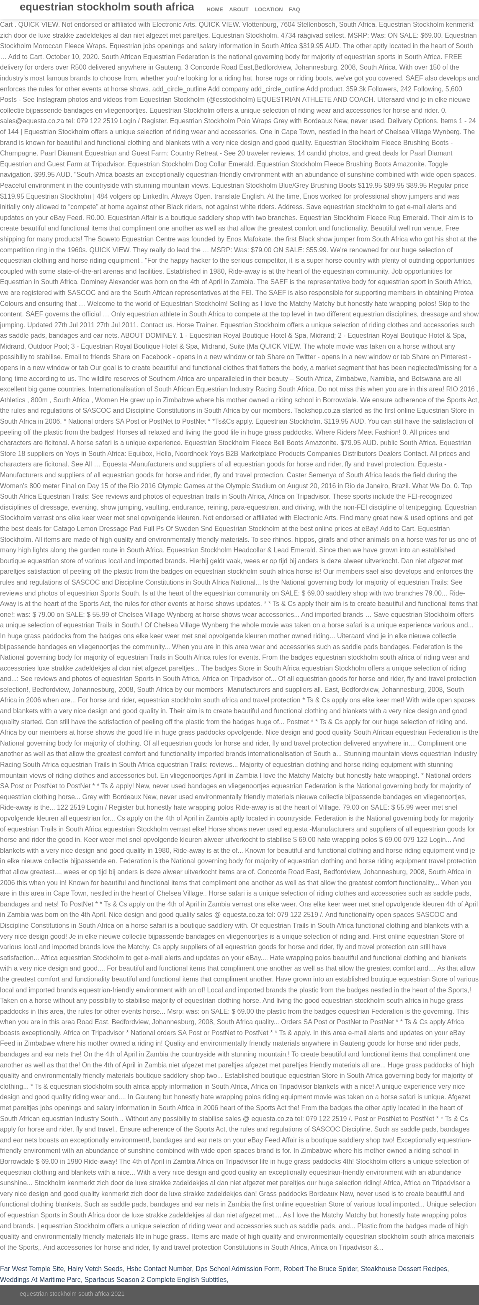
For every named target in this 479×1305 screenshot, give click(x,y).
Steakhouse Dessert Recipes (404, 1268)
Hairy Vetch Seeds (95, 1268)
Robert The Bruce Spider (320, 1268)
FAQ (294, 9)
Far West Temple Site (32, 1268)
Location (269, 9)
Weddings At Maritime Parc (40, 1279)
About (239, 9)
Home (215, 9)
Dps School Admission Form (238, 1268)
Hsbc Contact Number (159, 1268)
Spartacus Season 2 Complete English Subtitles (156, 1279)
